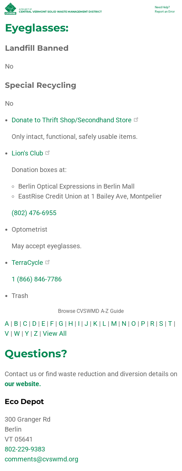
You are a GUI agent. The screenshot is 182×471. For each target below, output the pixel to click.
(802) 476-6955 (34, 213)
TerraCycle (31, 262)
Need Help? (162, 7)
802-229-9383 (25, 449)
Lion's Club (31, 153)
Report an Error (165, 11)
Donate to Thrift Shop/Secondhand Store (75, 120)
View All (55, 333)
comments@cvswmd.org (41, 459)
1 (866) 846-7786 (37, 279)
